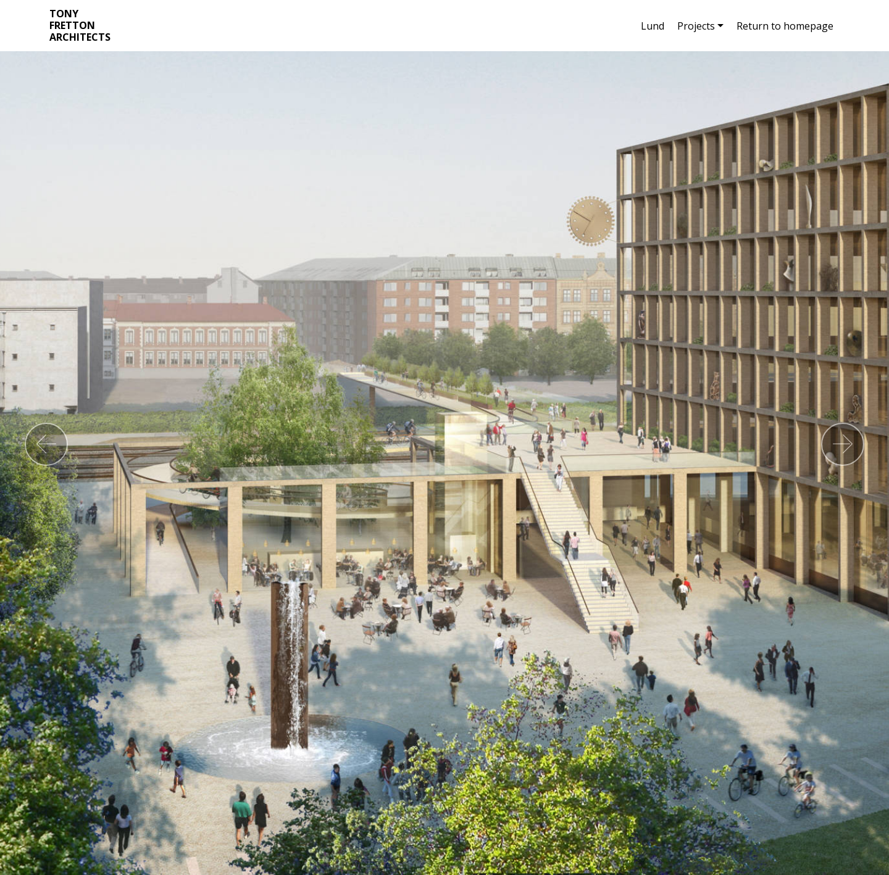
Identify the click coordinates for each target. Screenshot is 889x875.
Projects (696, 26)
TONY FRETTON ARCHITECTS (80, 26)
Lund (652, 26)
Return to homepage (785, 26)
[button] (46, 444)
